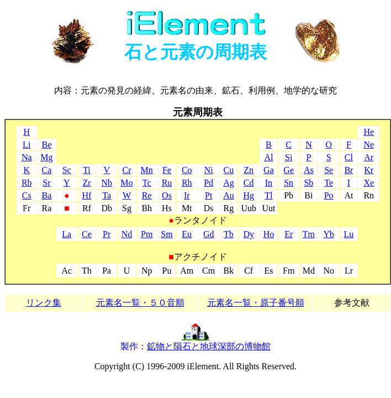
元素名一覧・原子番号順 (255, 302)
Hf (87, 195)
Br (348, 170)
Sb (308, 182)
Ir (187, 195)
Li (26, 144)
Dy (248, 234)
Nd (127, 234)
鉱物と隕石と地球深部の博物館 (209, 346)
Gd (208, 234)
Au (228, 195)
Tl (268, 195)
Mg (46, 157)
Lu (349, 234)
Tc (146, 182)
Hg (248, 195)
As (309, 170)
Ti (87, 170)
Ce (87, 234)
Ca (47, 170)
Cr (126, 170)
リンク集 (43, 302)
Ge (288, 170)
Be (47, 144)
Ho (268, 234)
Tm (309, 234)
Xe (368, 182)
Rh (187, 182)
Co (187, 170)
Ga (268, 170)
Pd (208, 182)
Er (288, 234)
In (268, 182)
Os (167, 195)
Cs (26, 195)
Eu (187, 234)
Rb (27, 182)
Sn (288, 182)
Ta (106, 195)
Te (328, 182)
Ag (228, 182)
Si (288, 157)
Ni (208, 170)
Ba (47, 195)
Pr (106, 234)
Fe (166, 170)
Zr (86, 182)
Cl (349, 157)
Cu (229, 170)
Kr (368, 170)
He (368, 132)
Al (268, 157)
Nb (106, 182)
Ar (368, 157)
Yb (328, 234)
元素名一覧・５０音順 (140, 302)
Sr (46, 182)
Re (147, 195)
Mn (147, 170)
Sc (66, 170)
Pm (146, 234)
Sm (166, 234)
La (66, 234)
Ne (368, 144)
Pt (208, 195)
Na (27, 157)
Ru (167, 182)
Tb (229, 234)
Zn (248, 170)
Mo (126, 182)
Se (328, 170)
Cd (249, 182)
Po (329, 195)
